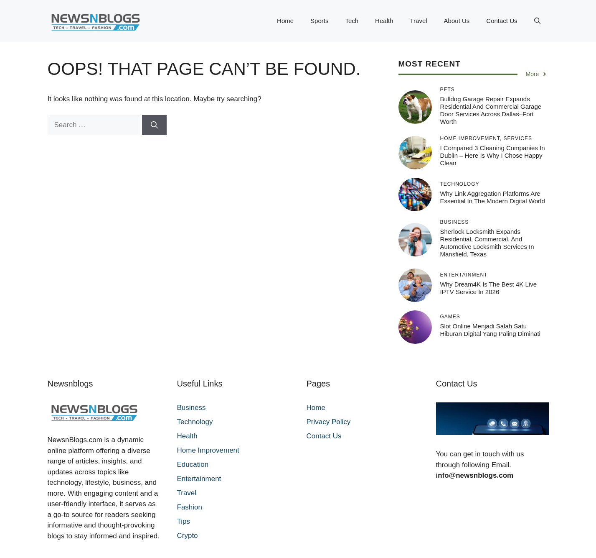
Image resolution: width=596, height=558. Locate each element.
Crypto (187, 536)
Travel (418, 20)
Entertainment (199, 479)
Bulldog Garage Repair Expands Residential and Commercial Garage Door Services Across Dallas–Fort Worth (491, 110)
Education (193, 464)
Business (191, 408)
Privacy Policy (329, 422)
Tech (351, 20)
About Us (457, 20)
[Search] (154, 125)
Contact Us (501, 20)
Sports (319, 20)
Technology (195, 422)
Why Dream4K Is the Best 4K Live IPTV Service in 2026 (488, 288)
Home (285, 20)
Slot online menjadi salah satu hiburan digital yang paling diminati (490, 330)
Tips (183, 521)
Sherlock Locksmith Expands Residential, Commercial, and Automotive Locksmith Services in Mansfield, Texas (487, 243)
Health (384, 20)
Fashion (189, 507)
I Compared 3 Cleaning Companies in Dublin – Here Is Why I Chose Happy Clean (492, 155)
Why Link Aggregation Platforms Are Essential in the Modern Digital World (492, 197)
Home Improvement (208, 450)
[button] (537, 20)
